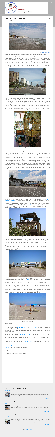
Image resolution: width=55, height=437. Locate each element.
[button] (49, 18)
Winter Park (38, 333)
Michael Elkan (30, 431)
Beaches (9, 353)
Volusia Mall (29, 204)
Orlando (11, 291)
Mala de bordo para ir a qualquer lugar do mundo (16, 388)
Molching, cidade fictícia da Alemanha (14, 414)
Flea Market (27, 279)
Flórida (20, 353)
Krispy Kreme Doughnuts (26, 334)
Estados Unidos (15, 353)
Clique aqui (7, 347)
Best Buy (32, 327)
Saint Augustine (35, 245)
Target (23, 327)
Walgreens (19, 327)
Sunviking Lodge (28, 341)
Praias (24, 353)
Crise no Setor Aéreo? (10, 401)
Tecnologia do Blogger (27, 429)
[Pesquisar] (52, 3)
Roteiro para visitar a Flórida (17, 345)
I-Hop (36, 327)
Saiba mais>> (47, 398)
